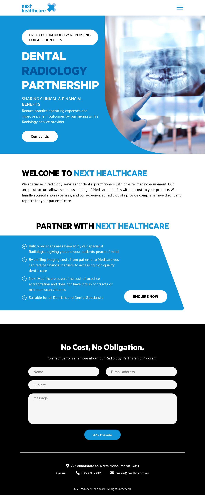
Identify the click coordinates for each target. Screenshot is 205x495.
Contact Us (40, 136)
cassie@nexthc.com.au (129, 473)
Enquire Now (145, 296)
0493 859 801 (89, 473)
